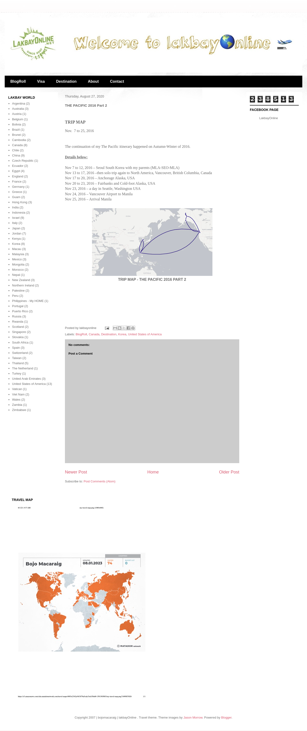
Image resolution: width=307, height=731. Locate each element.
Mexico (17, 259)
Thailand (18, 363)
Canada (94, 334)
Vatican (17, 389)
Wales (16, 399)
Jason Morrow (193, 717)
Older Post (229, 472)
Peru (15, 295)
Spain (16, 347)
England (17, 176)
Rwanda (17, 321)
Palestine (18, 290)
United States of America (145, 334)
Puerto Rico (20, 311)
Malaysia (18, 254)
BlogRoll (18, 81)
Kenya (16, 238)
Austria (16, 114)
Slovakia (18, 337)
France (16, 181)
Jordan (16, 233)
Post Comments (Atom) (100, 481)
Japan (16, 228)
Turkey (16, 373)
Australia (18, 108)
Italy (15, 223)
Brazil (16, 129)
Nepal (16, 275)
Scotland (18, 326)
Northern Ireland (23, 285)
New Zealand (21, 280)
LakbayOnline (268, 118)
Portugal (17, 306)
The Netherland (22, 368)
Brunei (16, 135)
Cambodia (19, 140)
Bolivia (16, 124)
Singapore (19, 332)
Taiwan (16, 358)
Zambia (17, 405)
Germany (18, 186)
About (93, 81)
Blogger (226, 717)
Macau (16, 249)
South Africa (20, 342)
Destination (66, 81)
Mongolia (18, 264)
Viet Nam (18, 394)
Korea (122, 334)
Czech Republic (22, 160)
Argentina (18, 103)
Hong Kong (19, 202)
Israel (16, 217)
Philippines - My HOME (28, 301)
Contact (117, 81)
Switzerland (20, 353)
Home (153, 472)
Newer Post (76, 472)
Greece (17, 192)
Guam (16, 197)
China (16, 155)
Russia (16, 316)
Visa (41, 81)
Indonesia (18, 212)
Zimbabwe (19, 410)
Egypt (16, 171)
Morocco (18, 269)
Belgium (17, 119)
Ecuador (17, 166)
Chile (15, 150)
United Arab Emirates (26, 378)
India (15, 207)
